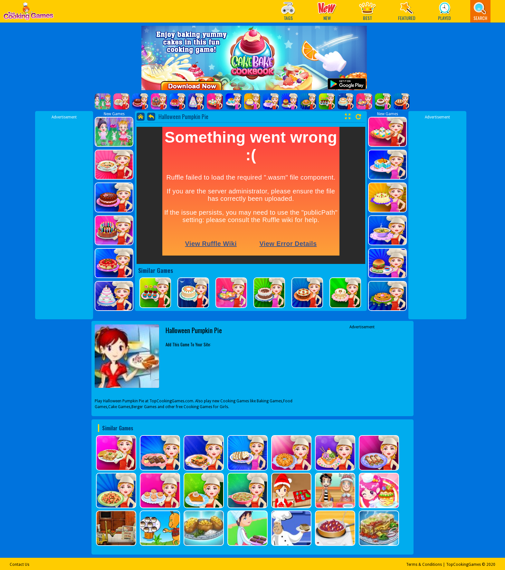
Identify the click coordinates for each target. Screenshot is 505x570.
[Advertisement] (64, 216)
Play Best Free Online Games (28, 13)
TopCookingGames (463, 564)
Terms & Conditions (424, 564)
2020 (490, 564)
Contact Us (19, 564)
